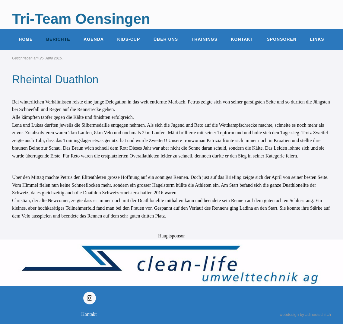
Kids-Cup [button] (128, 39)
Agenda (94, 39)
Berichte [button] (58, 39)
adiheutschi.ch (318, 314)
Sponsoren (281, 39)
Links (317, 39)
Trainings (205, 39)
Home (26, 39)
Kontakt (242, 39)
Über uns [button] (166, 39)
